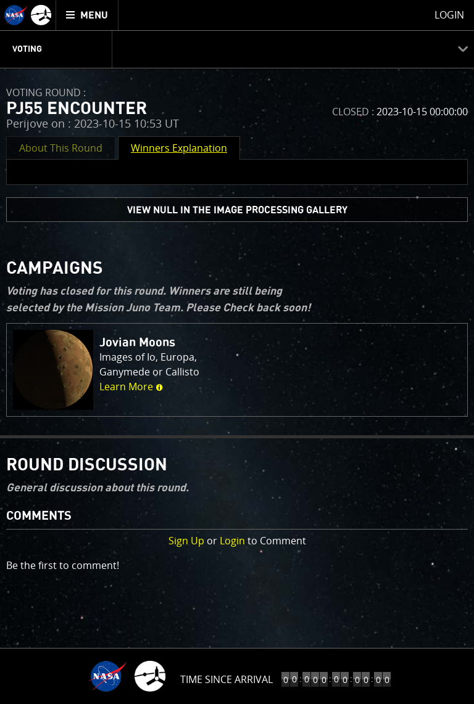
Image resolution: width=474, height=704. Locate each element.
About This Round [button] (60, 148)
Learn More (131, 386)
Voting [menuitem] (27, 49)
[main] (237, 352)
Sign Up (186, 541)
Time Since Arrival (226, 679)
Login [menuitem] (449, 15)
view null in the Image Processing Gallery (237, 210)
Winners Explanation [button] (179, 148)
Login (232, 541)
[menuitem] (87, 15)
